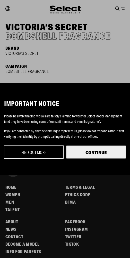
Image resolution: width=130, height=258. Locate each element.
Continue (96, 152)
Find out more (34, 152)
